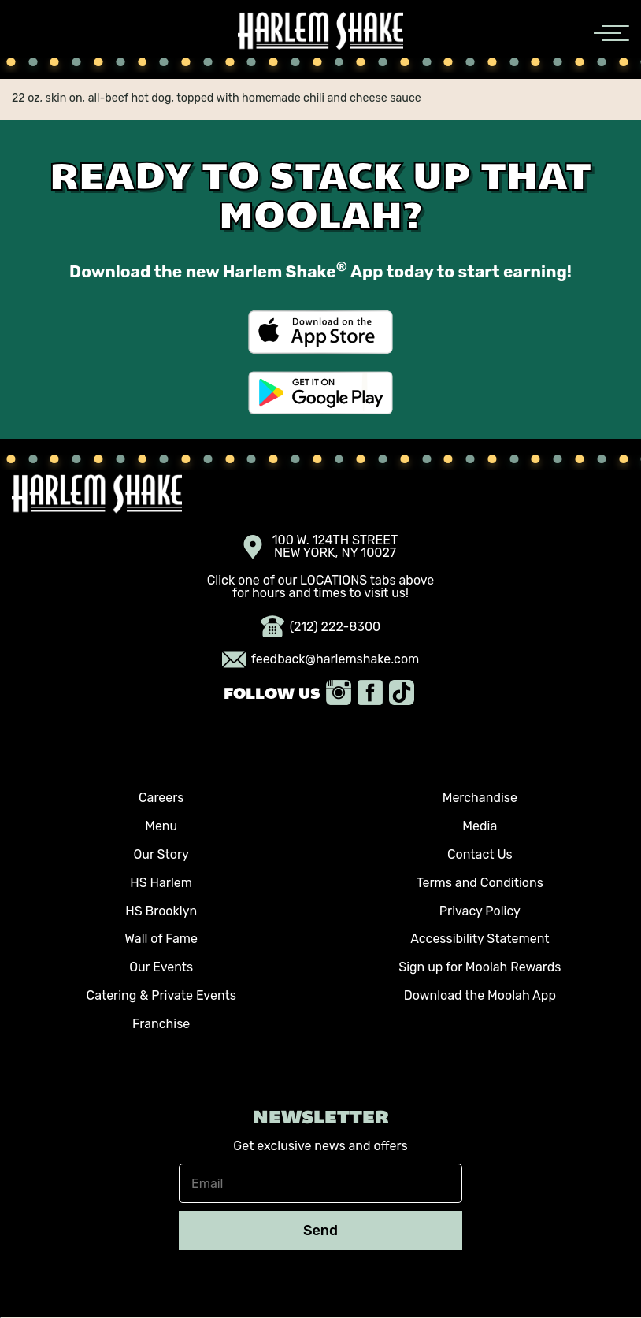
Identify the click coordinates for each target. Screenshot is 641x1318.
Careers (161, 797)
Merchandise (480, 797)
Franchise (161, 1023)
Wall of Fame (161, 938)
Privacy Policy (480, 911)
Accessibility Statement (479, 938)
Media (479, 826)
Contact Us (480, 854)
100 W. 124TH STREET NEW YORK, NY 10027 (320, 546)
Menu (161, 826)
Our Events (161, 967)
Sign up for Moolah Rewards (479, 967)
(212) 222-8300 (321, 627)
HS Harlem (161, 882)
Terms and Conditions (480, 882)
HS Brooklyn (161, 911)
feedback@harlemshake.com (321, 659)
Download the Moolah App (480, 995)
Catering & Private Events (160, 995)
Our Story (161, 854)
